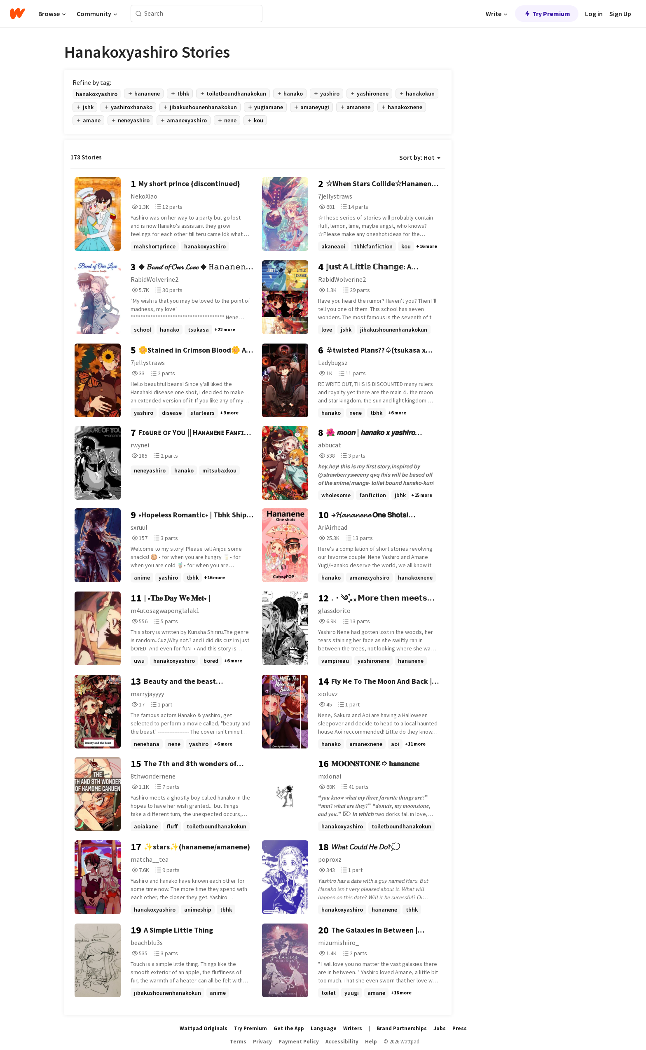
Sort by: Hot (419, 157)
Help (371, 1041)
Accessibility (341, 1041)
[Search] (139, 13)
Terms (238, 1041)
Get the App (289, 1028)
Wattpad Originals (203, 1028)
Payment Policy (299, 1041)
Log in (594, 13)
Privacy (262, 1041)
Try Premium (546, 13)
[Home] (17, 13)
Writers (352, 1028)
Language (324, 1028)
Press (459, 1028)
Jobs (439, 1028)
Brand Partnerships (402, 1028)
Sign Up (620, 13)
